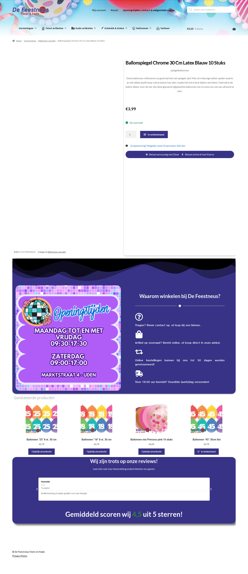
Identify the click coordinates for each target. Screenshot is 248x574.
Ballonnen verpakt (47, 40)
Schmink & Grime (115, 28)
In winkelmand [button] (208, 451)
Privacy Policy (19, 555)
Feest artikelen (56, 28)
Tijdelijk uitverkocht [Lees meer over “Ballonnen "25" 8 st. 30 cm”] (41, 451)
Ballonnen (144, 28)
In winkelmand (156, 134)
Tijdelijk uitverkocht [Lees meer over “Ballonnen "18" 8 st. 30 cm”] (97, 451)
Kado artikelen (86, 28)
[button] (37, 489)
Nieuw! (114, 10)
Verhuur (165, 28)
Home (19, 40)
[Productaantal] (131, 134)
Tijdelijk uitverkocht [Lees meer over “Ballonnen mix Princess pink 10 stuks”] (151, 451)
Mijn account (99, 10)
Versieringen (28, 28)
